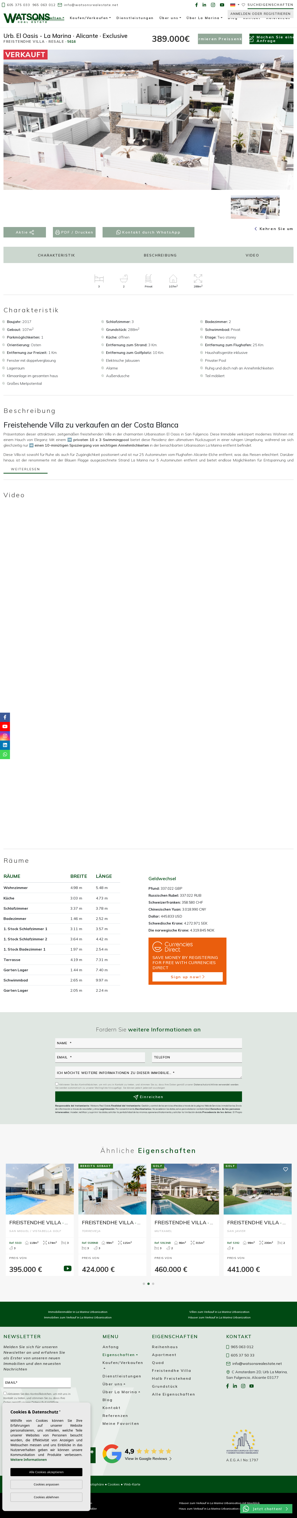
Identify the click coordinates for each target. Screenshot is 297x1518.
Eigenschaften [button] (46, 18)
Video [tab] (252, 255)
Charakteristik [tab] (56, 255)
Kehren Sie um (274, 228)
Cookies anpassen (46, 1484)
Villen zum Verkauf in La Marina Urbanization (219, 1312)
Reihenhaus (165, 1346)
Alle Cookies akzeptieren (46, 1472)
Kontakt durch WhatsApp (148, 232)
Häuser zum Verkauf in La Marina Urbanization (219, 1317)
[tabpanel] (40, 1220)
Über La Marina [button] (120, 1392)
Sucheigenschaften (271, 5)
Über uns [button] (113, 1384)
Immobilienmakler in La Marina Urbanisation (77, 1312)
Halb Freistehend (171, 1378)
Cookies (114, 1484)
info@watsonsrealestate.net (88, 5)
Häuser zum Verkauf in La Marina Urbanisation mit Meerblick (219, 1503)
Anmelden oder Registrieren (260, 14)
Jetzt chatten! (265, 1509)
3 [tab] (153, 1284)
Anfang (111, 1346)
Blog (108, 1399)
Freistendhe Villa (171, 1370)
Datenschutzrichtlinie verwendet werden (216, 1084)
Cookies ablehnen (46, 1497)
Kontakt (112, 1407)
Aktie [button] (25, 232)
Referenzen (115, 1415)
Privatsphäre (94, 1484)
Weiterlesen (25, 469)
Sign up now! (187, 977)
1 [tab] (144, 1284)
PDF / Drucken (74, 232)
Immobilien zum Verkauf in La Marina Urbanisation (78, 1317)
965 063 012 (44, 5)
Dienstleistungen (122, 1376)
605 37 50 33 (240, 1355)
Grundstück (165, 1386)
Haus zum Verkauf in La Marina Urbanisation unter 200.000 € (219, 1508)
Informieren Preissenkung (220, 38)
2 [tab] (148, 1284)
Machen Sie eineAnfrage (271, 39)
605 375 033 (16, 5)
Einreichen (148, 1097)
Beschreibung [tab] (160, 255)
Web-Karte (132, 1484)
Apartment (164, 1354)
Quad (158, 1362)
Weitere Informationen (28, 1459)
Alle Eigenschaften (173, 1394)
